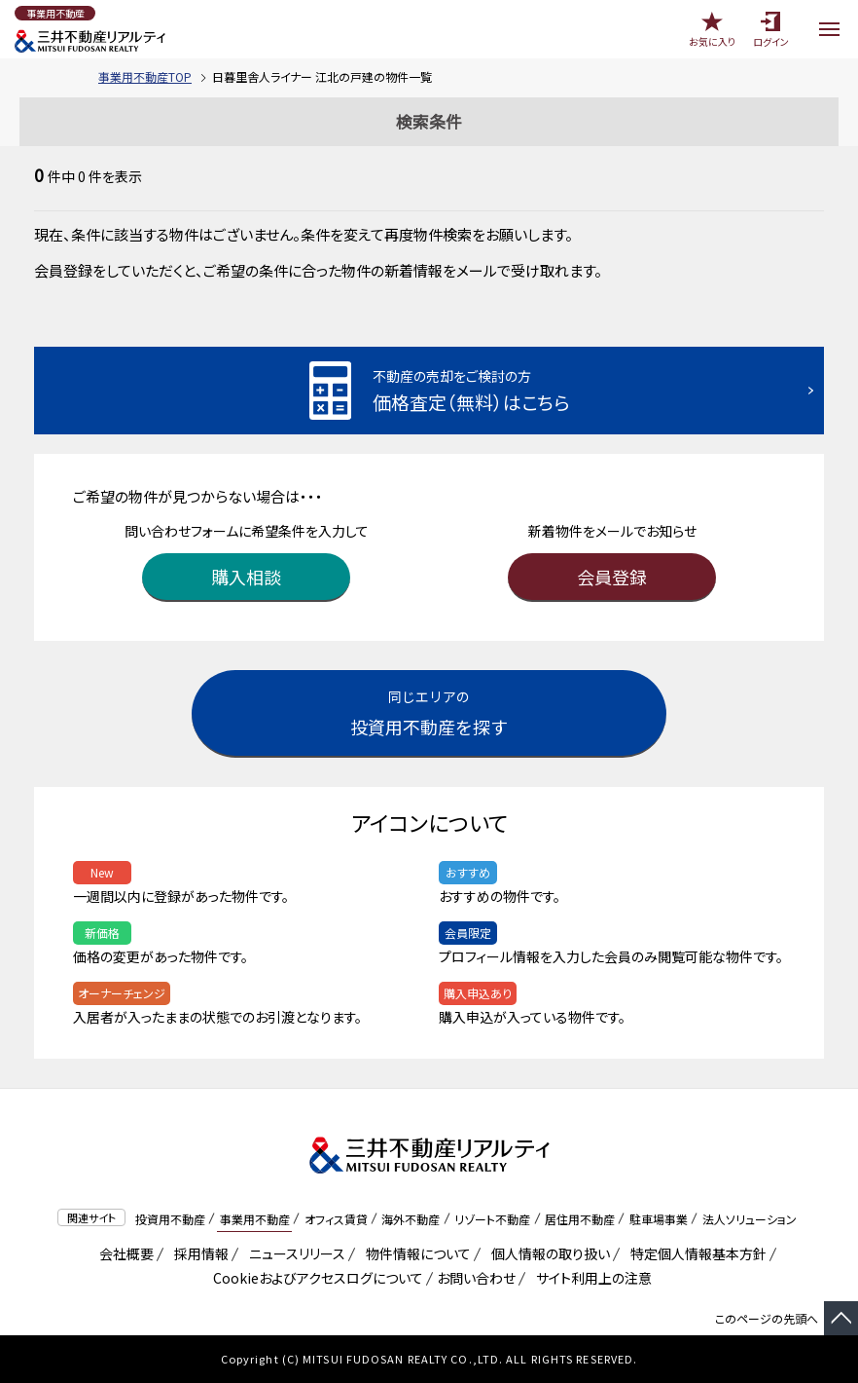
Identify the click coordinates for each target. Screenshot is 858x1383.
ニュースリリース (293, 1253)
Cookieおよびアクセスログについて (314, 1278)
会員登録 (612, 576)
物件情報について (415, 1253)
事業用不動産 (255, 1219)
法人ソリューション (749, 1219)
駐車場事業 (658, 1219)
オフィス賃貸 (336, 1219)
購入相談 (246, 576)
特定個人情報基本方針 (695, 1253)
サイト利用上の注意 (590, 1278)
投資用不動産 (170, 1219)
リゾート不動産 (492, 1219)
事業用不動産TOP (145, 76)
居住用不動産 (580, 1219)
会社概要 (123, 1253)
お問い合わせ (476, 1278)
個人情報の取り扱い (547, 1253)
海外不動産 (410, 1219)
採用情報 (198, 1253)
